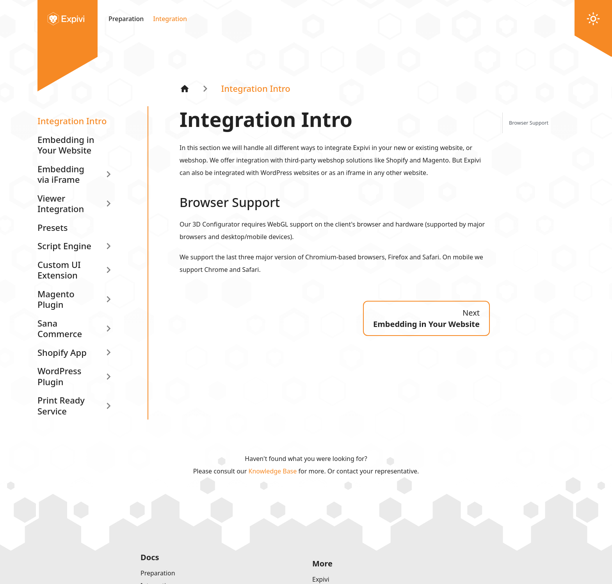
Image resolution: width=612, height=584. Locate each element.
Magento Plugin (56, 299)
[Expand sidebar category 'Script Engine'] (108, 246)
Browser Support (528, 122)
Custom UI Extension (59, 270)
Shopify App (62, 352)
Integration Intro (72, 121)
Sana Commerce (59, 328)
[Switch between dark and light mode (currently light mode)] (593, 19)
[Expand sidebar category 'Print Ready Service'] (108, 406)
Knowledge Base (273, 471)
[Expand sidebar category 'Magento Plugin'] (108, 299)
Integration (170, 18)
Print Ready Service (61, 405)
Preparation (126, 18)
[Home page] (185, 88)
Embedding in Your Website (65, 145)
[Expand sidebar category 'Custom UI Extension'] (108, 270)
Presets (52, 227)
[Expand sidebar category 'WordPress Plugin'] (108, 376)
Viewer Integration (60, 203)
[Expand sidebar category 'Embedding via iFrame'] (108, 174)
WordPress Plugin (59, 376)
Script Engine (64, 246)
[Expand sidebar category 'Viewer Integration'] (108, 204)
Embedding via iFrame (60, 174)
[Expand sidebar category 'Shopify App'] (108, 352)
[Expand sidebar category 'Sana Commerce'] (108, 329)
